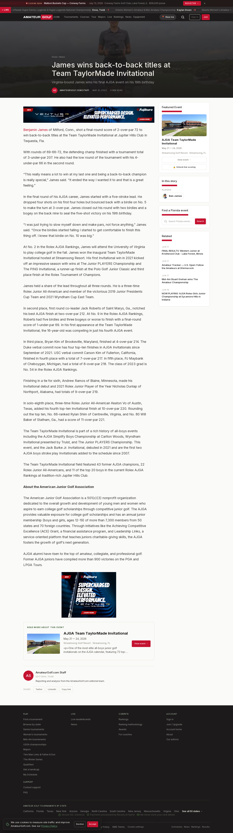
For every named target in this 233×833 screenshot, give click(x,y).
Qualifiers (28, 764)
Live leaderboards (81, 719)
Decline (80, 824)
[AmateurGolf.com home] (41, 17)
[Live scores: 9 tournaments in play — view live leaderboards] (116, 10)
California (28, 811)
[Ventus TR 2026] (89, 595)
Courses (84, 17)
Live (109, 17)
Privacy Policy (101, 827)
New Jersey (134, 811)
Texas (50, 811)
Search (200, 221)
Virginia (167, 811)
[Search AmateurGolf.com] (182, 17)
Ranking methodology (130, 724)
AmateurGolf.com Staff (74, 90)
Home (55, 57)
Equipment (139, 17)
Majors (102, 17)
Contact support (32, 787)
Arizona (73, 811)
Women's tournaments (35, 734)
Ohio (176, 811)
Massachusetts (152, 811)
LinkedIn (52, 689)
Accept (92, 824)
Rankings (119, 17)
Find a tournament (32, 719)
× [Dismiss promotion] (205, 3)
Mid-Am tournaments (34, 739)
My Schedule (30, 774)
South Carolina (117, 811)
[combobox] (184, 221)
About (169, 734)
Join (206, 17)
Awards (123, 729)
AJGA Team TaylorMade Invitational (179, 141)
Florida (40, 811)
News (128, 17)
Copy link (66, 689)
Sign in (194, 17)
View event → (184, 159)
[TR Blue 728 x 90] (88, 114)
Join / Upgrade (174, 724)
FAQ (25, 792)
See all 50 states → (192, 811)
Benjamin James (35, 130)
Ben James (172, 196)
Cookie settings (136, 827)
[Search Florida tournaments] (181, 221)
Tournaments (71, 17)
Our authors (172, 739)
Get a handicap (31, 769)
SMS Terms (118, 827)
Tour (93, 17)
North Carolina (99, 811)
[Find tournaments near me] (167, 17)
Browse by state (32, 724)
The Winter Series (33, 759)
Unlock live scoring (184, 167)
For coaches (125, 734)
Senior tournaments (33, 729)
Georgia (84, 811)
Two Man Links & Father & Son (39, 754)
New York (61, 811)
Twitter (38, 689)
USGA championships (34, 744)
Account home (174, 729)
